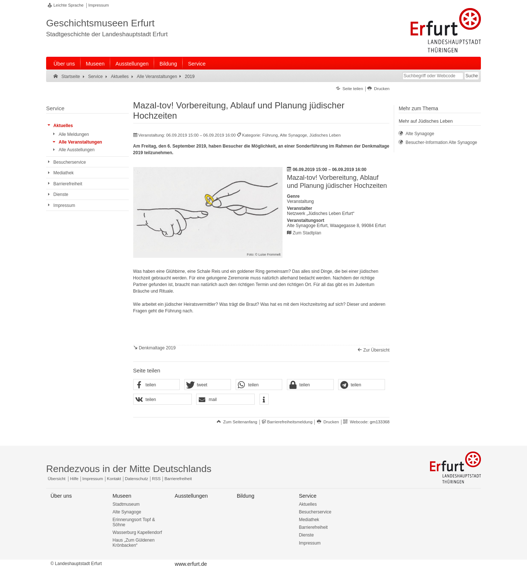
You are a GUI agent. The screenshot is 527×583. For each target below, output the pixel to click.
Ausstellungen (132, 64)
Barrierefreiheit (313, 527)
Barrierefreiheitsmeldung (290, 422)
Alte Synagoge (127, 512)
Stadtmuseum (126, 504)
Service (197, 64)
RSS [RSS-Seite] (156, 478)
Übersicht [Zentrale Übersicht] (57, 478)
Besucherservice (315, 512)
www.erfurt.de (191, 564)
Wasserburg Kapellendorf (137, 532)
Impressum (98, 5)
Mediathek (309, 519)
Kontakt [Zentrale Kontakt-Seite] (114, 478)
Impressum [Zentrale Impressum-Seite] (92, 478)
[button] (157, 384)
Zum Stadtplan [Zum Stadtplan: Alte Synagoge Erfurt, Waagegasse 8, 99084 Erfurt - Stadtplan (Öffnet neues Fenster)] (307, 232)
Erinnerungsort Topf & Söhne (134, 522)
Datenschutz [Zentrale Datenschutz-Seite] (136, 478)
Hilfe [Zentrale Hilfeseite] (74, 478)
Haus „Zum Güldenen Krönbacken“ (134, 543)
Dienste (306, 535)
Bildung (168, 64)
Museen (95, 64)
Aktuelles (308, 504)
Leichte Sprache (68, 5)
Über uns (64, 64)
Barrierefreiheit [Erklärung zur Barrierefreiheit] (178, 478)
